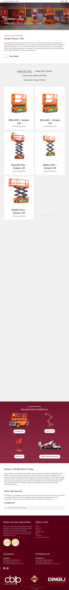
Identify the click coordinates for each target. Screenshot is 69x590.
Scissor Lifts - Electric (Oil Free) (34, 76)
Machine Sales (39, 532)
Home (37, 526)
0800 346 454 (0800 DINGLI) (12, 560)
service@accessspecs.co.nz (11, 562)
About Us (38, 528)
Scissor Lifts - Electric (43, 71)
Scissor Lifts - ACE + (24, 71)
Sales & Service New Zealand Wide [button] (16, 507)
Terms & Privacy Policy (42, 537)
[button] (64, 1)
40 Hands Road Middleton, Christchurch (47, 563)
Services (37, 530)
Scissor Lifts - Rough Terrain (34, 80)
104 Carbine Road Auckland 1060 (13, 563)
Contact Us (38, 535)
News (37, 533)
